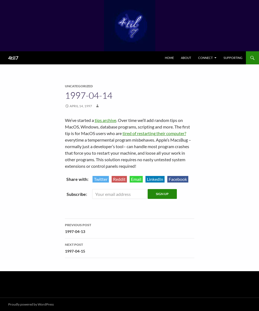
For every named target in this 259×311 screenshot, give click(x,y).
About (186, 57)
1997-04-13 (129, 228)
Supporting (233, 57)
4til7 (13, 58)
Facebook (178, 179)
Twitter (101, 179)
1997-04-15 (129, 247)
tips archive (105, 120)
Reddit (119, 179)
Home (169, 57)
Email (136, 179)
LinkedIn (155, 179)
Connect (205, 57)
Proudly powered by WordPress (31, 304)
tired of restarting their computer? (154, 133)
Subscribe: (77, 194)
